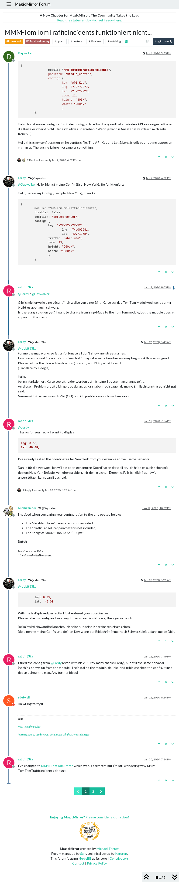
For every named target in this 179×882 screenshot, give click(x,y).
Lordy (22, 178)
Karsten (121, 853)
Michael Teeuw (107, 849)
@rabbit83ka (37, 342)
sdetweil (24, 697)
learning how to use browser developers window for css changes (54, 734)
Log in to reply (163, 41)
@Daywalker (37, 178)
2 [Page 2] (93, 791)
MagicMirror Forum (33, 4)
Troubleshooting (37, 41)
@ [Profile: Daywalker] (27, 184)
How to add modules (29, 726)
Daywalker (25, 53)
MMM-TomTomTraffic (57, 766)
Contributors (119, 858)
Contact (78, 863)
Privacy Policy (97, 863)
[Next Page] (101, 791)
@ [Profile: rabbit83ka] (27, 348)
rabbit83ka (25, 287)
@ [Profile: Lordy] (23, 294)
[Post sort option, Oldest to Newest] (147, 41)
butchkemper (27, 508)
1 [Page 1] (86, 791)
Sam (83, 853)
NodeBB (85, 858)
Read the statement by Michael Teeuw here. (89, 20)
